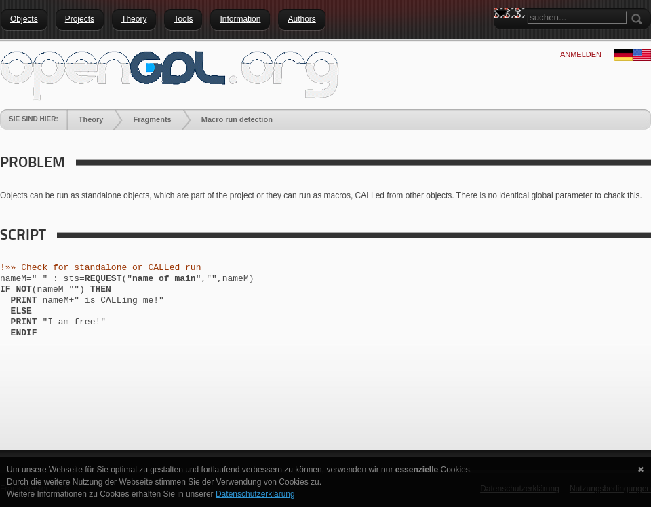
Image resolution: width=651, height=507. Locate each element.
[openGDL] (169, 74)
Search (504, 37)
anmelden (580, 54)
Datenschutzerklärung (255, 494)
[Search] (577, 17)
